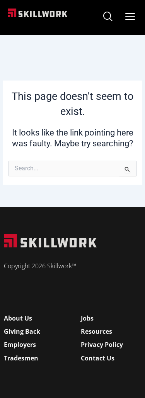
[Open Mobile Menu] (130, 15)
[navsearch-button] (108, 17)
